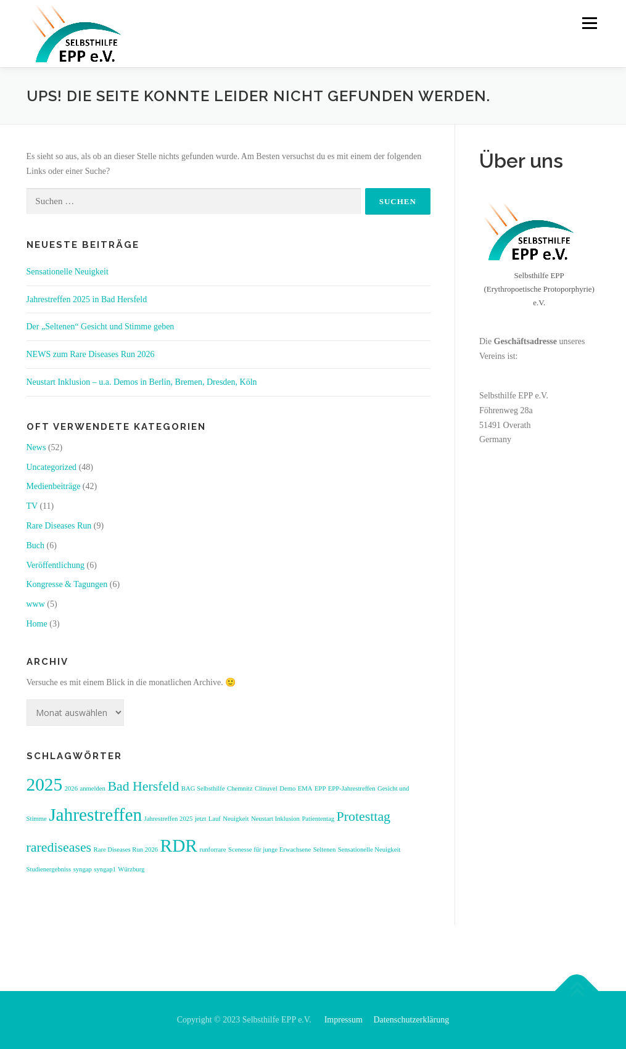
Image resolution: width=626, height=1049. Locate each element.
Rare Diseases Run (59, 525)
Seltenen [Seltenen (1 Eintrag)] (324, 849)
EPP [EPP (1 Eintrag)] (320, 788)
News (36, 447)
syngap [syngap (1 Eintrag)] (82, 869)
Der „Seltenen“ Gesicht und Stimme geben (101, 326)
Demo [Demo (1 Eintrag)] (287, 788)
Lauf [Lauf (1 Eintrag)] (214, 818)
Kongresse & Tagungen (67, 584)
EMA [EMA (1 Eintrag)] (305, 788)
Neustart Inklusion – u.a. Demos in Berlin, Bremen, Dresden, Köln (144, 382)
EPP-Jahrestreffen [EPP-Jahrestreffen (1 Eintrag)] (352, 788)
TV (32, 506)
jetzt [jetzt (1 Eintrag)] (200, 818)
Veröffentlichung (56, 565)
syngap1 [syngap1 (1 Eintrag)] (105, 869)
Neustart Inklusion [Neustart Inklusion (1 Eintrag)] (275, 818)
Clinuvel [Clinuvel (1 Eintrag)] (266, 788)
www (36, 604)
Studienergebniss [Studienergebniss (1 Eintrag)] (49, 869)
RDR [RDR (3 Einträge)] (178, 845)
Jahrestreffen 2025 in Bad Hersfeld (87, 299)
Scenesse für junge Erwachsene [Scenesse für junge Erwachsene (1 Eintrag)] (269, 849)
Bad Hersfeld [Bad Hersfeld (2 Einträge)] (143, 786)
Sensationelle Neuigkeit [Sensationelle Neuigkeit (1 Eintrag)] (369, 849)
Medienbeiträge (54, 486)
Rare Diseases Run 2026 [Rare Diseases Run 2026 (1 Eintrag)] (126, 849)
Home (37, 623)
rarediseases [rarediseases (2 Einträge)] (59, 847)
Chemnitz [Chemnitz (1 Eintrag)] (239, 788)
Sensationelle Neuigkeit (68, 271)
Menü (589, 23)
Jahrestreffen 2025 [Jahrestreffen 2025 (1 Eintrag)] (168, 818)
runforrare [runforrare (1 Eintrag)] (212, 849)
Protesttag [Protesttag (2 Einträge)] (363, 816)
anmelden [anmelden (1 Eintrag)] (92, 788)
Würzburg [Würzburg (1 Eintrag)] (131, 869)
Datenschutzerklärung (411, 1019)
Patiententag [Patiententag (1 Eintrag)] (318, 818)
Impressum (343, 1019)
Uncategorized (52, 467)
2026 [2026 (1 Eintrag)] (71, 788)
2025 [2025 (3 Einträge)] (45, 784)
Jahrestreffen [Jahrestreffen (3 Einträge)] (95, 815)
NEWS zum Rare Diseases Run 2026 (91, 354)
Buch (36, 545)
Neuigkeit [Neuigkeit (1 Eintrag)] (236, 818)
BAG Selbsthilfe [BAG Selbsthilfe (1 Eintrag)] (203, 788)
